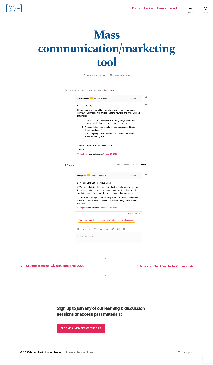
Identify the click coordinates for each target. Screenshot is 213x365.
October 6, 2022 (122, 79)
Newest (121, 169)
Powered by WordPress (81, 356)
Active (142, 169)
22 (92, 102)
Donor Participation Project (47, 356)
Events (136, 10)
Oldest (110, 169)
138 (89, 180)
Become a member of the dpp (80, 332)
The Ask (148, 10)
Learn (160, 10)
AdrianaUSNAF (97, 79)
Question (112, 95)
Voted (132, 169)
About (173, 10)
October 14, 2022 (110, 158)
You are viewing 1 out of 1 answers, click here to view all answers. (106, 224)
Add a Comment (135, 218)
